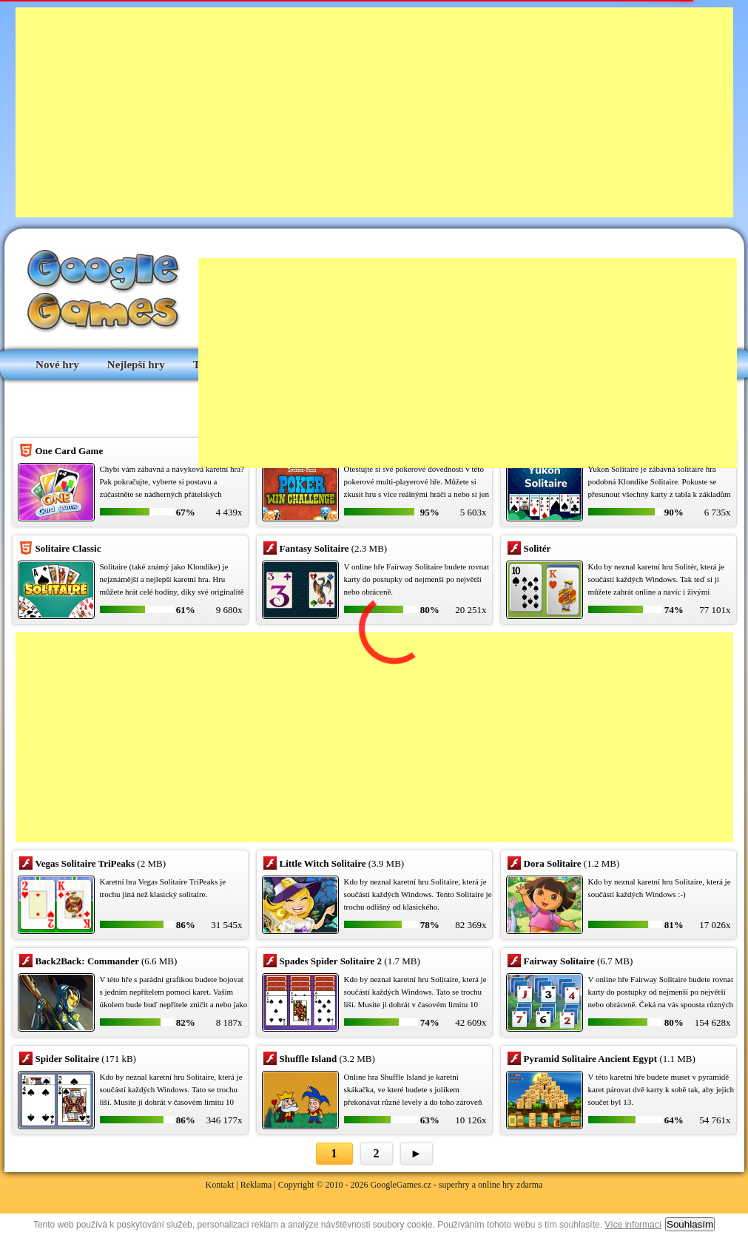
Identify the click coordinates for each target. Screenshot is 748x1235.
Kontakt (220, 1185)
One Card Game (70, 450)
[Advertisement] (300, 110)
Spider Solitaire (68, 1058)
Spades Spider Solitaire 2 (331, 961)
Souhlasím (690, 1224)
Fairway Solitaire (559, 961)
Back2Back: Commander (87, 961)
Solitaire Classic (68, 548)
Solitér (537, 548)
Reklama (256, 1185)
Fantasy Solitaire (314, 548)
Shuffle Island (308, 1058)
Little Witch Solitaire (323, 863)
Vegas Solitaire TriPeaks (85, 863)
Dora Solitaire (553, 863)
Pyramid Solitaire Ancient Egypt (591, 1058)
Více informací (632, 1224)
